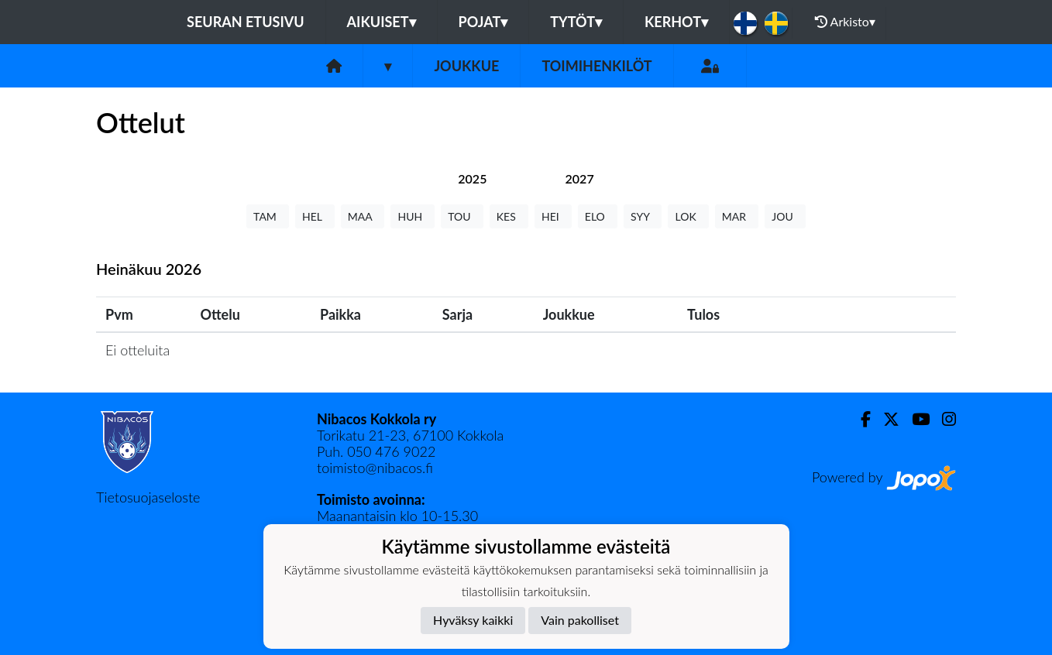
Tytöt (576, 21)
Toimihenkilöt (596, 65)
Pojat (483, 21)
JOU (785, 216)
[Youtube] (914, 419)
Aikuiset (381, 21)
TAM (267, 216)
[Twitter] (885, 419)
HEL (315, 216)
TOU (462, 216)
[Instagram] (943, 419)
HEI (553, 216)
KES (509, 216)
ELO (597, 216)
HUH (412, 216)
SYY (643, 216)
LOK (688, 216)
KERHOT (676, 21)
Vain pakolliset (580, 619)
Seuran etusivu (245, 21)
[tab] (472, 178)
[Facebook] (859, 419)
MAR (736, 216)
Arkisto (845, 21)
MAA (363, 216)
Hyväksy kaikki (473, 619)
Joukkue (466, 65)
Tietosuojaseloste (148, 497)
